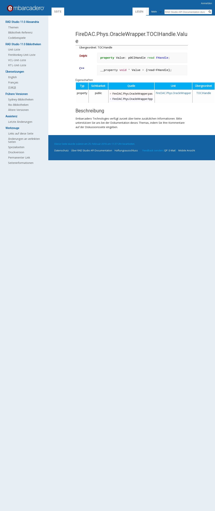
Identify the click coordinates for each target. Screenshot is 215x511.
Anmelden (206, 3)
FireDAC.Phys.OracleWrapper (173, 93)
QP (166, 150)
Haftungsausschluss (126, 150)
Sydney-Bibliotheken (20, 99)
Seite (57, 11)
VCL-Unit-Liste (17, 60)
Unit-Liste (14, 49)
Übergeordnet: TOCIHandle (95, 47)
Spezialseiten (16, 147)
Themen (13, 27)
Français (13, 82)
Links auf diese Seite (20, 133)
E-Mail (172, 150)
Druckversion (16, 152)
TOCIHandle (203, 93)
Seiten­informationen (20, 163)
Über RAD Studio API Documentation (91, 150)
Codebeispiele (17, 38)
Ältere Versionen (18, 110)
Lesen (141, 11)
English (12, 77)
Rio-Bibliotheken (18, 105)
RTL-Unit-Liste (17, 65)
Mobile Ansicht (186, 150)
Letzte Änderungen (20, 122)
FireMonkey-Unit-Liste (21, 55)
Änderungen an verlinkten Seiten (24, 140)
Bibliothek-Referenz (20, 32)
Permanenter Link (19, 157)
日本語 (12, 87)
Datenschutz (61, 150)
